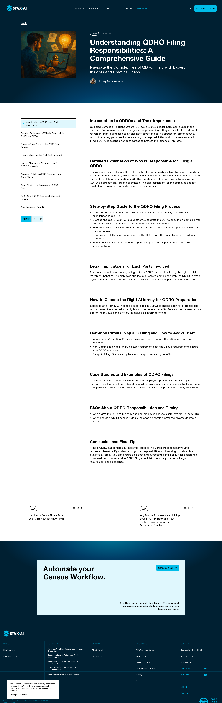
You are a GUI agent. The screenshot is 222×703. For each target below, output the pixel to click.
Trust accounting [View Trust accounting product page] (10, 656)
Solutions (94, 8)
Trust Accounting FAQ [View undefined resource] (145, 668)
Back (24, 23)
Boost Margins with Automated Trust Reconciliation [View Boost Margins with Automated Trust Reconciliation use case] (63, 656)
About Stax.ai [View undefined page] (97, 650)
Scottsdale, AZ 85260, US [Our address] (191, 650)
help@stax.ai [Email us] (186, 662)
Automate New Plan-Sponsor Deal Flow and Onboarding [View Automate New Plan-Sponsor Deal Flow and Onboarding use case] (65, 650)
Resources (142, 8)
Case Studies (112, 8)
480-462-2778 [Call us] (187, 656)
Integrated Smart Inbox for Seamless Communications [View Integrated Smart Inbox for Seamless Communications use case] (63, 668)
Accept (14, 694)
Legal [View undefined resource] (138, 681)
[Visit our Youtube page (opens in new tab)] (200, 675)
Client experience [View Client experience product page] (10, 650)
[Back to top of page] (14, 633)
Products (79, 8)
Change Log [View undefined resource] (141, 675)
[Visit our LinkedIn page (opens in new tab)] (200, 668)
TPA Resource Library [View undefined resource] (145, 650)
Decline (23, 694)
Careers (185, 693)
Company (128, 8)
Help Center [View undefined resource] (141, 656)
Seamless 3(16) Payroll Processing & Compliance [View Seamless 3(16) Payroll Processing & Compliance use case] (63, 662)
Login (188, 8)
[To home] (16, 8)
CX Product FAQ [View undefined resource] (143, 662)
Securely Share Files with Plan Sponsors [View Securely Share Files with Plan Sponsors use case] (64, 675)
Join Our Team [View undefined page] (98, 656)
